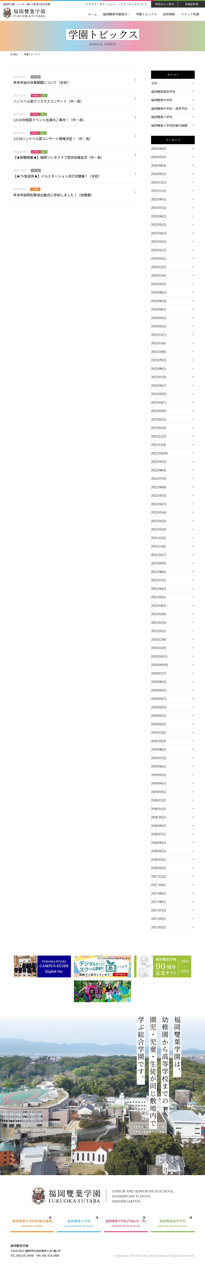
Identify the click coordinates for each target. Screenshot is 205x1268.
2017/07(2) (158, 910)
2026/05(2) (158, 157)
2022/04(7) (158, 504)
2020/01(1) (158, 724)
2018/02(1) (158, 868)
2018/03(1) (158, 859)
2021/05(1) (158, 597)
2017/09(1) (158, 893)
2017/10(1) (158, 884)
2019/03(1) (158, 791)
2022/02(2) (158, 521)
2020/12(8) (158, 639)
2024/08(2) (158, 292)
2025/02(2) (158, 250)
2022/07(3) (158, 478)
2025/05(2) (158, 224)
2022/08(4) (158, 470)
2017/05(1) (158, 918)
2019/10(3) (158, 741)
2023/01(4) (158, 427)
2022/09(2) (158, 461)
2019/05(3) (158, 775)
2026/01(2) (158, 173)
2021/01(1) (158, 631)
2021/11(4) (158, 546)
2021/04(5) (158, 605)
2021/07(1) (158, 580)
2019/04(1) (158, 783)
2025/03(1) (158, 241)
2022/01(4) (158, 529)
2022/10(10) (159, 453)
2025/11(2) (158, 190)
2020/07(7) (158, 673)
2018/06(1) (158, 842)
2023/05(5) (158, 394)
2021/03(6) (158, 614)
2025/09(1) (158, 199)
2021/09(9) (158, 563)
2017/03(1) (158, 927)
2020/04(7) (158, 698)
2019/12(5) (158, 732)
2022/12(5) (158, 436)
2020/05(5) (158, 690)
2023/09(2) (158, 360)
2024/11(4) (158, 275)
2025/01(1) (158, 258)
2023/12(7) (158, 334)
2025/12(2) (158, 182)
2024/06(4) (158, 301)
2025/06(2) (158, 216)
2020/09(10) (159, 664)
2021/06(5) (158, 588)
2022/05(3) (158, 495)
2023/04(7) (158, 402)
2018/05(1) (158, 851)
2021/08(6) (158, 571)
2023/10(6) (158, 351)
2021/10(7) (158, 554)
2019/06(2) (158, 766)
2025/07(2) (158, 207)
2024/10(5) (158, 284)
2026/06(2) (158, 148)
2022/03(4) (158, 512)
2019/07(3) (158, 758)
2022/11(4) (158, 444)
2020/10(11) (159, 656)
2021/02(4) (158, 622)
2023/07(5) (158, 377)
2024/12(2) (158, 267)
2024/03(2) (158, 317)
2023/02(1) (158, 419)
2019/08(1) (158, 749)
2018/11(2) (158, 808)
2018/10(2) (158, 817)
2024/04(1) (158, 309)
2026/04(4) (158, 165)
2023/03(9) (158, 410)
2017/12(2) (158, 876)
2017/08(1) (158, 901)
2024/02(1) (158, 326)
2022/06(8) (158, 487)
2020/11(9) (158, 647)
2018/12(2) (158, 800)
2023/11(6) (158, 343)
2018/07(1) (158, 834)
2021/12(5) (158, 538)
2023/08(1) (158, 368)
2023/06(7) (158, 385)
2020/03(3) (158, 707)
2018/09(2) (158, 825)
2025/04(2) (158, 233)
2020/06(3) (158, 681)
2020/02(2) (158, 715)
